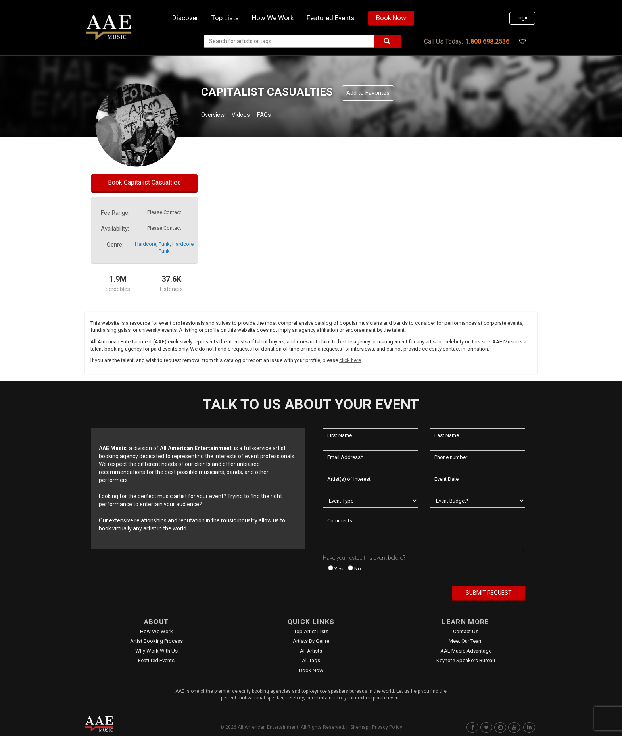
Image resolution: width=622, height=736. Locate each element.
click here (350, 360)
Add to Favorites (368, 92)
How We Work (156, 631)
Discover (185, 18)
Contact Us (465, 631)
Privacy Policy (387, 727)
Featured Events (331, 18)
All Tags (311, 660)
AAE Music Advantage (465, 651)
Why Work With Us (156, 651)
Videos (250, 116)
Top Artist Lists (311, 631)
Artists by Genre (311, 641)
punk (164, 244)
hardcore (145, 244)
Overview (215, 116)
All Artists (311, 651)
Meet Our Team (466, 641)
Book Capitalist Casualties (144, 182)
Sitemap (359, 727)
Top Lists (225, 18)
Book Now (391, 18)
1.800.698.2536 (487, 41)
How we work (273, 18)
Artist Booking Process (156, 641)
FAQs (279, 116)
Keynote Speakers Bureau (465, 660)
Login (522, 18)
